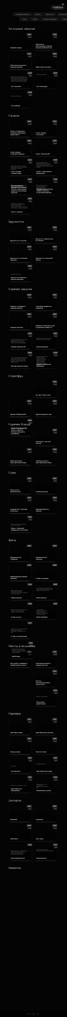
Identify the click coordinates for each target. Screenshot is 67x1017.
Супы (24, 19)
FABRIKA (58, 7)
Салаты (37, 14)
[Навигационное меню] (63, 4)
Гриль (35, 19)
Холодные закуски (22, 14)
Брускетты (49, 14)
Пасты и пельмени (50, 19)
